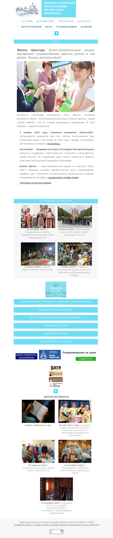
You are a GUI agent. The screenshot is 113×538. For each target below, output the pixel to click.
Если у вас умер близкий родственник (55, 318)
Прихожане (66, 21)
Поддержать (86, 359)
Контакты (84, 21)
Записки (86, 27)
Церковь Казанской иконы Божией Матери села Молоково (59, 8)
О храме (27, 21)
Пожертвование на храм (79, 353)
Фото (48, 27)
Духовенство (45, 21)
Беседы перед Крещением (55, 310)
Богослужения (31, 27)
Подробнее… (54, 144)
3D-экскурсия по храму (55, 342)
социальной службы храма (63, 178)
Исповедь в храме (56, 326)
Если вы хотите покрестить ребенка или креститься (55, 302)
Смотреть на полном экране (35, 183)
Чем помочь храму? (56, 334)
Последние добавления (55, 201)
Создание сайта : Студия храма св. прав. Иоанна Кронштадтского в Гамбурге (56, 525)
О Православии (66, 27)
